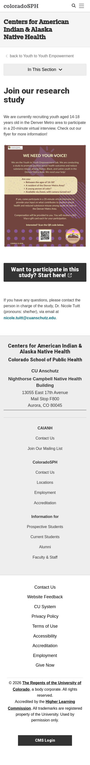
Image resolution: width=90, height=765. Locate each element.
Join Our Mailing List (45, 448)
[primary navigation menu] (81, 6)
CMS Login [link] (45, 740)
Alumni (45, 547)
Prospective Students (45, 527)
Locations (45, 482)
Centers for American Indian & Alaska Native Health (36, 29)
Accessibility (45, 636)
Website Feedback (45, 596)
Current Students (45, 537)
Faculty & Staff (45, 557)
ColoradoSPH (45, 462)
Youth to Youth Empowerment (48, 56)
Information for (45, 517)
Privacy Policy (44, 616)
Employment (45, 493)
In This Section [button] (45, 69)
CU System (45, 606)
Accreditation (45, 503)
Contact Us (45, 438)
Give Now (45, 665)
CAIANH (44, 428)
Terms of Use (45, 626)
